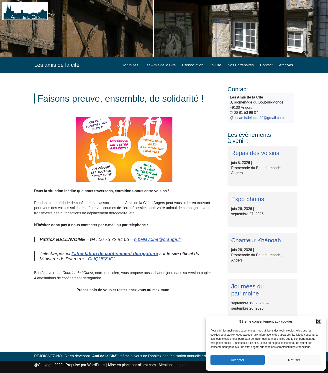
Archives (286, 65)
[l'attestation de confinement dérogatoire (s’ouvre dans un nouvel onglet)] (115, 253)
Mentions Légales (173, 365)
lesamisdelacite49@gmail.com (259, 118)
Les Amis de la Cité (160, 65)
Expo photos (247, 199)
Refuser (294, 360)
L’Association (192, 65)
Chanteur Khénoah (256, 240)
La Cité (215, 65)
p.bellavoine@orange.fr (157, 239)
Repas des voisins (255, 153)
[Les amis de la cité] (56, 65)
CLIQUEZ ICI (101, 258)
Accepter (237, 360)
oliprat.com (147, 365)
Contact (266, 65)
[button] (319, 321)
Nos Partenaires (241, 65)
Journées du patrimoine (247, 290)
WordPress (96, 365)
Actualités (130, 65)
